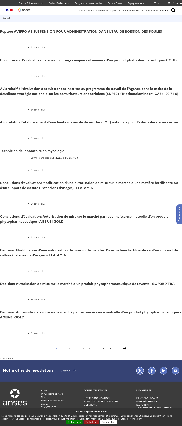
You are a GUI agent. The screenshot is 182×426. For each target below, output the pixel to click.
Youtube (181, 3)
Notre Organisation (97, 397)
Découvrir (66, 371)
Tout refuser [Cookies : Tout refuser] (91, 422)
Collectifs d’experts (59, 3)
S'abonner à (6, 358)
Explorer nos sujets (106, 10)
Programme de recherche (88, 3)
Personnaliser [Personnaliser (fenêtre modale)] (108, 422)
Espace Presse (115, 3)
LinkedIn (177, 3)
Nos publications (155, 10)
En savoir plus (38, 47)
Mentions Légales (147, 397)
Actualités (84, 10)
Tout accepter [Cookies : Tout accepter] (74, 422)
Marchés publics (146, 401)
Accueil (6, 18)
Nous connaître (131, 10)
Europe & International (31, 3)
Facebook (173, 3)
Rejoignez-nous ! (136, 3)
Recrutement (144, 404)
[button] (173, 10)
